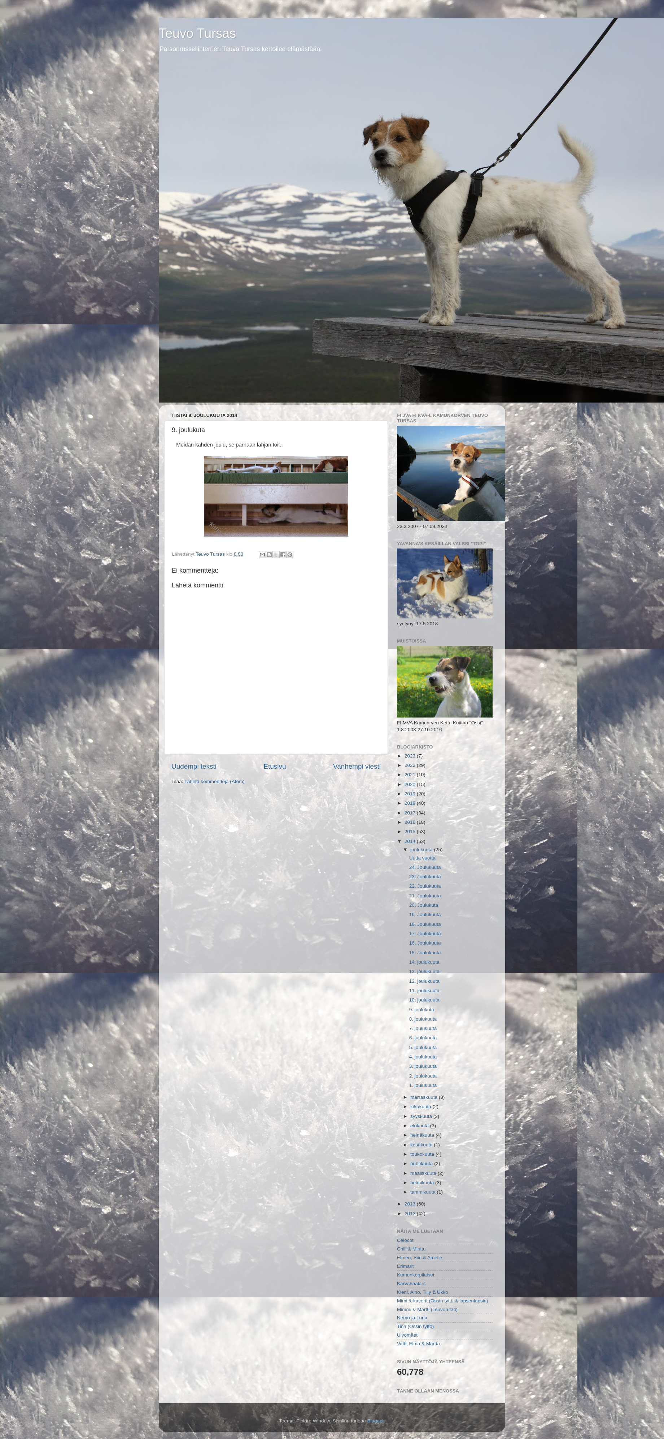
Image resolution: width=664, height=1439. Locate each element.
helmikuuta (422, 1182)
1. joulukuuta (423, 1085)
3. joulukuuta (423, 1066)
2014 (411, 841)
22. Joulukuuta (425, 886)
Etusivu (275, 766)
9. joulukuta (421, 1009)
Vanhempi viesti (357, 766)
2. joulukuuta (423, 1076)
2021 (411, 774)
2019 (411, 793)
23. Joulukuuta (425, 876)
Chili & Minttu (411, 1249)
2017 (411, 813)
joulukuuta (422, 849)
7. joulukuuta (423, 1028)
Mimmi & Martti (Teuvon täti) (427, 1309)
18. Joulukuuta (425, 924)
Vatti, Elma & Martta (418, 1343)
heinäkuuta (423, 1135)
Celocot (405, 1240)
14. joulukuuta (424, 962)
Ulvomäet (407, 1335)
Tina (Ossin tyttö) (415, 1326)
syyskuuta (421, 1116)
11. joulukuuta (424, 990)
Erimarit (405, 1266)
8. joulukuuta (423, 1019)
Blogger (375, 1421)
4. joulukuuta (423, 1057)
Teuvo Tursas (197, 33)
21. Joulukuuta (425, 895)
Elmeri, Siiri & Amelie (419, 1257)
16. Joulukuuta (425, 943)
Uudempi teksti (194, 766)
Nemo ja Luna (412, 1317)
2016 (411, 822)
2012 (411, 1213)
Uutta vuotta (422, 858)
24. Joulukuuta (425, 867)
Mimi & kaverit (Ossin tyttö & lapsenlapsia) (442, 1300)
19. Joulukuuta (425, 914)
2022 (411, 765)
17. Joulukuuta (425, 933)
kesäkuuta (422, 1144)
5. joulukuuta (423, 1047)
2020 (411, 784)
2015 (411, 831)
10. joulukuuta (424, 1000)
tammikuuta (423, 1192)
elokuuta (420, 1125)
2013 (411, 1204)
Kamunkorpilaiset (415, 1275)
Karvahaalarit (411, 1283)
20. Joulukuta (423, 905)
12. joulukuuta (424, 981)
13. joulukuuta (424, 971)
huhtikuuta (422, 1163)
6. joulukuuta (423, 1037)
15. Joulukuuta (425, 952)
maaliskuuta (424, 1173)
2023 (411, 756)
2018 (411, 803)
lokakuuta (421, 1106)
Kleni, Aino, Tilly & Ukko (422, 1292)
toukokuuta (423, 1154)
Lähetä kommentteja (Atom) (214, 781)
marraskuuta (424, 1097)
